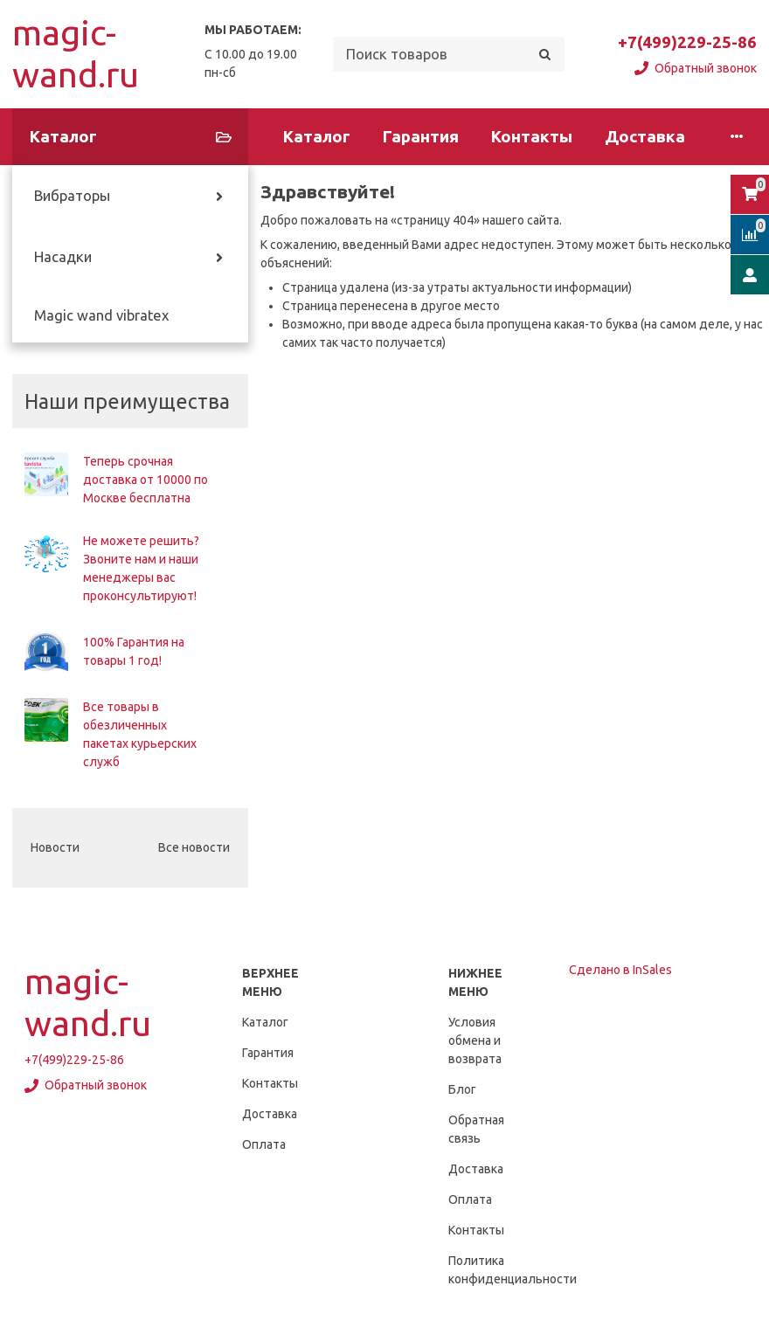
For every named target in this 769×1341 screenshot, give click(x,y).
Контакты (531, 137)
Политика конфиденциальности (512, 1270)
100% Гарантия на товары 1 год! (133, 651)
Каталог (316, 137)
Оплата (264, 1144)
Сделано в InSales (620, 970)
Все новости (194, 847)
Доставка (645, 137)
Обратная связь (476, 1129)
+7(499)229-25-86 (687, 42)
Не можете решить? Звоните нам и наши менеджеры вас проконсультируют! (141, 568)
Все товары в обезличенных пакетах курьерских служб (140, 734)
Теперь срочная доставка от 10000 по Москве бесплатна (145, 479)
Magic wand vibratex (101, 315)
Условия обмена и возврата (475, 1040)
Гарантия (421, 137)
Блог (462, 1089)
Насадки (63, 257)
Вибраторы (72, 196)
